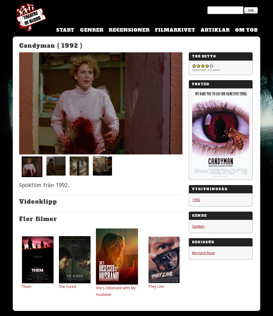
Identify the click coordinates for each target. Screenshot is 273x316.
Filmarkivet (175, 30)
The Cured (67, 286)
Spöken (198, 226)
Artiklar (215, 30)
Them (26, 286)
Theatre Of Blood (29, 18)
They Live (156, 286)
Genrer (91, 30)
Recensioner (129, 30)
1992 (196, 199)
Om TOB (246, 30)
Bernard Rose (203, 252)
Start (65, 30)
